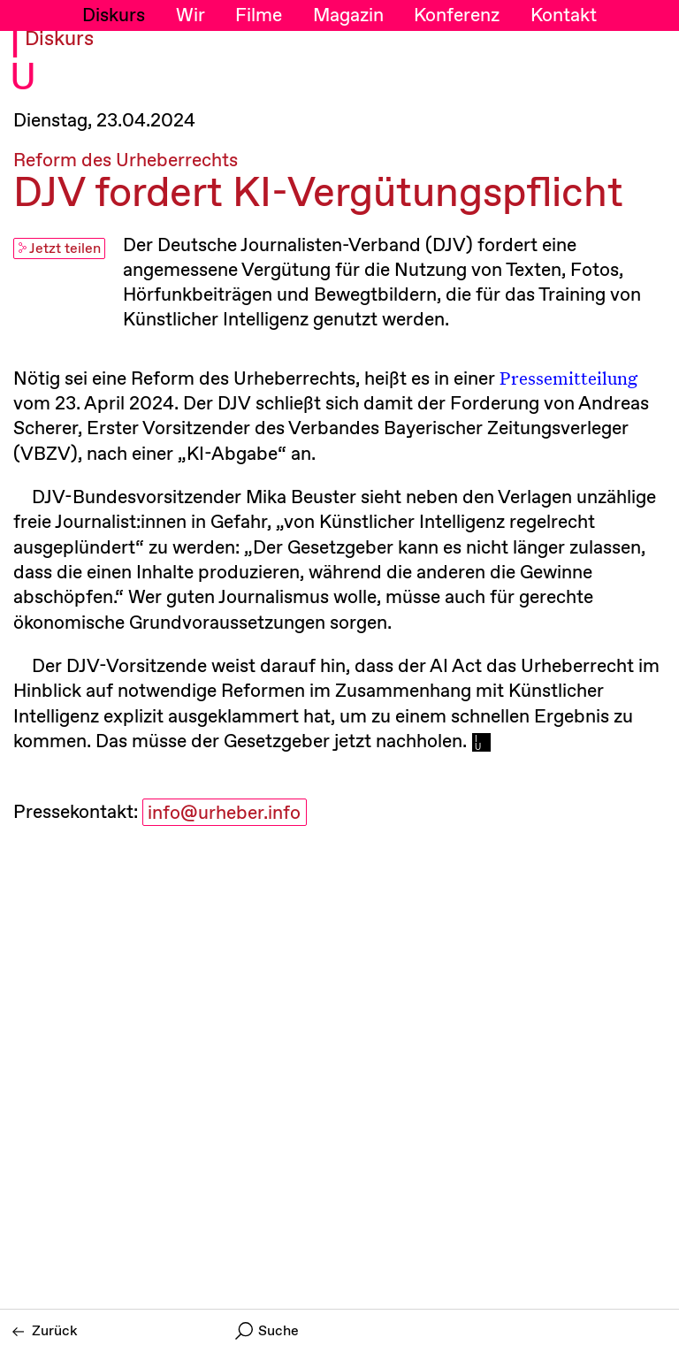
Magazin (348, 16)
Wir (190, 16)
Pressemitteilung (568, 377)
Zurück (45, 1331)
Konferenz (457, 16)
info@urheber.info (224, 813)
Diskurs (113, 16)
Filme (258, 16)
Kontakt (563, 16)
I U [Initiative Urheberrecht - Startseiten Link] (23, 63)
